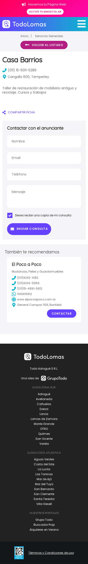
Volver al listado (44, 45)
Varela (44, 444)
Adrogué (44, 394)
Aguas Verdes (44, 459)
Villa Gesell (44, 504)
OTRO (44, 429)
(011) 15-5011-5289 (19, 70)
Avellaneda (44, 399)
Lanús (44, 414)
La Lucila (44, 469)
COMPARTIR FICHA (18, 112)
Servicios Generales (49, 36)
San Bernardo (44, 489)
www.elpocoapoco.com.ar (34, 299)
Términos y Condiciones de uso (51, 553)
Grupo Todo (44, 520)
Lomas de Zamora (44, 419)
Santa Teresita (44, 499)
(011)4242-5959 (25, 283)
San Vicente (44, 439)
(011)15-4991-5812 (27, 288)
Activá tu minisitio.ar (45, 11)
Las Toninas (44, 474)
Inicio (24, 36)
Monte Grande (44, 424)
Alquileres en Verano (44, 530)
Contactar (62, 314)
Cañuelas (44, 404)
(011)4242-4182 (25, 278)
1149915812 (22, 294)
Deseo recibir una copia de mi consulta (39, 215)
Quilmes (44, 434)
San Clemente (44, 494)
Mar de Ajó (44, 479)
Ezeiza (44, 409)
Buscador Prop (44, 525)
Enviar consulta (29, 228)
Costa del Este (44, 464)
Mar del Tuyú (44, 484)
